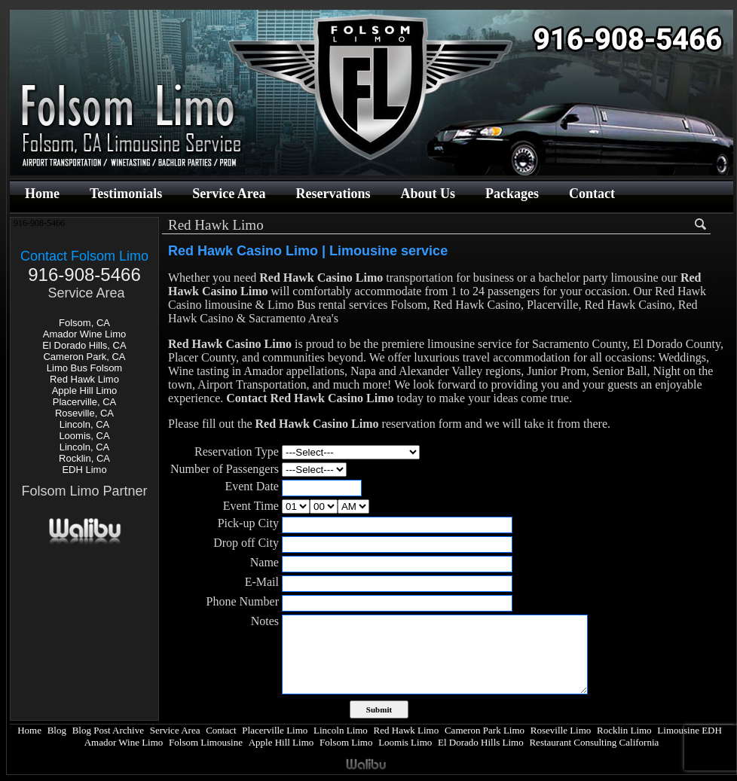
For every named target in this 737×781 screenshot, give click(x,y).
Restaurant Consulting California (594, 742)
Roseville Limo (561, 730)
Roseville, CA (84, 413)
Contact (592, 193)
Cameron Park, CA (84, 356)
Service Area (228, 193)
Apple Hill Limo (85, 390)
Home (42, 193)
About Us (427, 193)
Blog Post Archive (108, 730)
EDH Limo (84, 469)
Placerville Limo (274, 730)
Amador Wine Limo (85, 334)
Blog (56, 730)
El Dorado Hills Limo (481, 742)
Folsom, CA (84, 322)
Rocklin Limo (624, 730)
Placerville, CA (85, 401)
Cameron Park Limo (484, 730)
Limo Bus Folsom (84, 368)
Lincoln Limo (340, 730)
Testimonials (126, 193)
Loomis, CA (84, 435)
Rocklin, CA (84, 458)
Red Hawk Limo (84, 379)
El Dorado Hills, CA (84, 345)
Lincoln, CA (84, 424)
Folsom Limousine (206, 742)
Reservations (332, 193)
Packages (512, 193)
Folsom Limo (346, 742)
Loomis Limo (405, 742)
